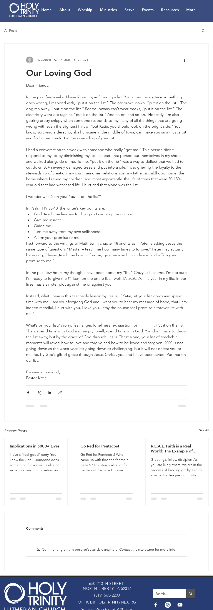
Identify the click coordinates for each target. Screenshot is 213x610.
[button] (203, 30)
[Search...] (166, 593)
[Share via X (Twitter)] (39, 392)
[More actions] (184, 60)
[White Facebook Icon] (156, 605)
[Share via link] (60, 392)
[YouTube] (180, 605)
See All (204, 430)
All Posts (10, 30)
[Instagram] (168, 605)
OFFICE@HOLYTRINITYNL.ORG (107, 602)
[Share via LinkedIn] (49, 392)
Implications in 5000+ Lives (35, 446)
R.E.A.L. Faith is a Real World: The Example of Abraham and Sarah (172, 449)
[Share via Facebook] (28, 392)
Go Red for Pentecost (99, 446)
